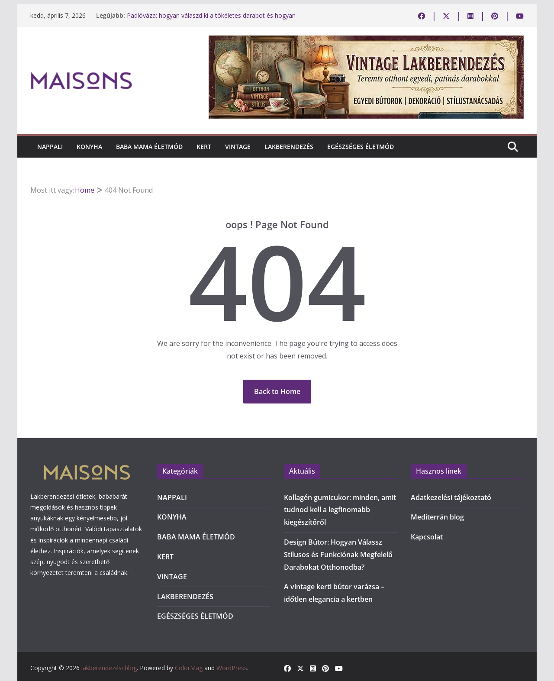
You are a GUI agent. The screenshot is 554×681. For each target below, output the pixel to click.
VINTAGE (238, 146)
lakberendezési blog (109, 668)
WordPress (231, 668)
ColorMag (189, 668)
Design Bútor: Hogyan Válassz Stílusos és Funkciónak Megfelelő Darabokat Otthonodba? (338, 554)
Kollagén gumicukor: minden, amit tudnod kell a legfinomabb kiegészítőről (340, 510)
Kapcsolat (427, 537)
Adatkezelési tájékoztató (451, 497)
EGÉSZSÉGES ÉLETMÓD (360, 146)
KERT (203, 146)
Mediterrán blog (437, 517)
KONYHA (89, 146)
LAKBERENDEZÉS (288, 146)
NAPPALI (50, 146)
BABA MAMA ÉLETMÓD (149, 146)
